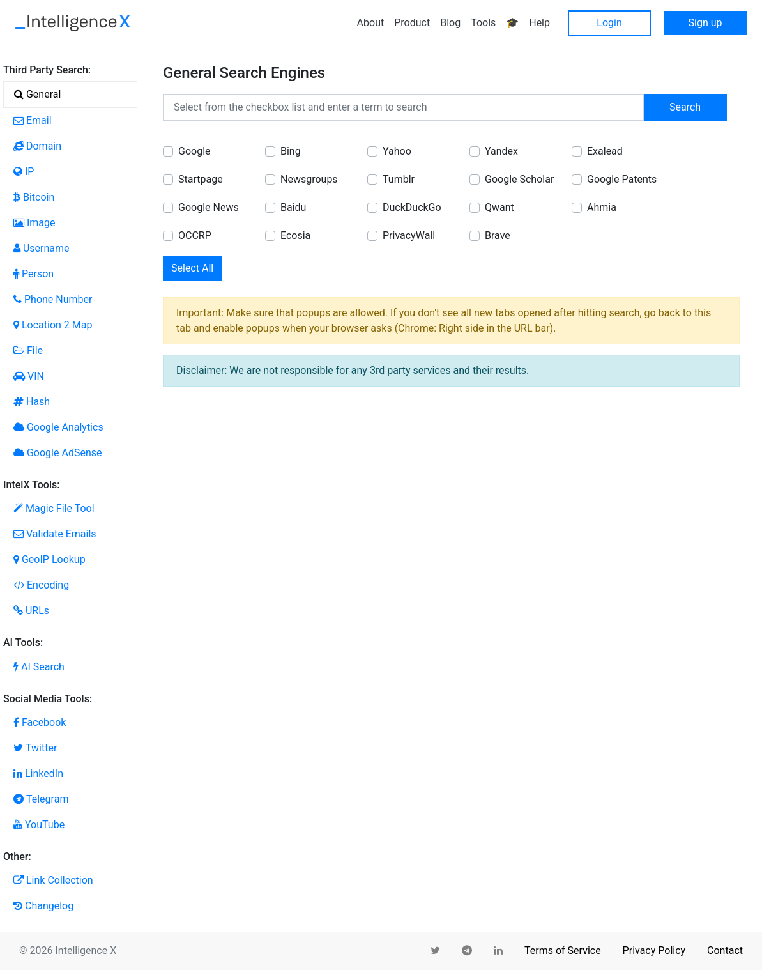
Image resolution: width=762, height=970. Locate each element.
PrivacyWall (409, 235)
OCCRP (194, 235)
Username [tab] (41, 248)
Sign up (705, 23)
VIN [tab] (28, 376)
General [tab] (37, 94)
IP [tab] (23, 172)
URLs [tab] (31, 610)
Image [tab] (34, 223)
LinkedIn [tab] (38, 773)
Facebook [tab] (39, 722)
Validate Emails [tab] (54, 534)
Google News (208, 207)
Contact (725, 950)
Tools (483, 23)
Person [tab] (33, 274)
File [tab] (28, 350)
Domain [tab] (37, 146)
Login (609, 23)
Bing (290, 151)
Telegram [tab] (40, 799)
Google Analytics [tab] (58, 427)
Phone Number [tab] (52, 299)
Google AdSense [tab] (57, 453)
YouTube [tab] (39, 825)
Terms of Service (562, 950)
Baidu (293, 207)
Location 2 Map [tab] (52, 325)
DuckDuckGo (412, 207)
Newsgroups (309, 179)
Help (539, 23)
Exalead (605, 151)
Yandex (501, 151)
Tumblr (399, 179)
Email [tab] (32, 120)
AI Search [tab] (39, 667)
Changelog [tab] (43, 906)
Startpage (200, 179)
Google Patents (622, 179)
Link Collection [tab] (53, 880)
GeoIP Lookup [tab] (49, 559)
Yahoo (397, 151)
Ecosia (295, 235)
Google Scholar (519, 179)
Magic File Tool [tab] (54, 508)
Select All (192, 268)
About (371, 23)
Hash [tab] (31, 402)
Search (685, 107)
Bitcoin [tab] (33, 197)
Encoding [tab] (41, 585)
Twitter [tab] (35, 748)
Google (194, 151)
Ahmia (601, 207)
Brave (497, 235)
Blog (450, 23)
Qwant (499, 207)
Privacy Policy (654, 950)
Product (412, 23)
